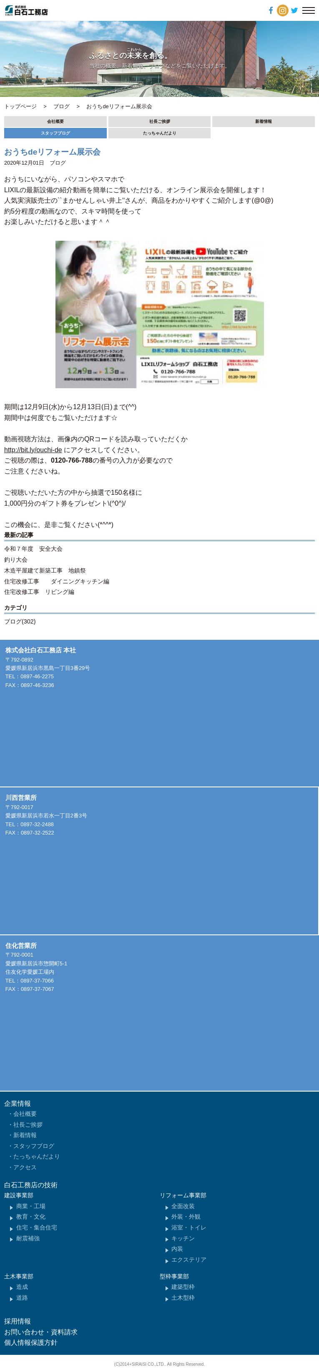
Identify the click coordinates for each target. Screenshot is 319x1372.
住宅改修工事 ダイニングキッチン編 (56, 581)
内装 (177, 1248)
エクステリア (188, 1259)
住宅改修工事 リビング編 (39, 591)
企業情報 (17, 1103)
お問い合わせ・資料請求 (41, 1332)
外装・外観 (186, 1216)
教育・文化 (30, 1216)
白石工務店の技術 (31, 1185)
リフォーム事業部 (183, 1195)
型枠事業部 (174, 1276)
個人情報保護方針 (31, 1342)
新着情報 (263, 121)
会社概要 (55, 121)
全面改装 (183, 1206)
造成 (22, 1286)
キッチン (183, 1238)
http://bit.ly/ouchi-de (33, 449)
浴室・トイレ (188, 1227)
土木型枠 (183, 1297)
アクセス (25, 1167)
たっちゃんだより (159, 133)
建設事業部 (18, 1195)
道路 (22, 1297)
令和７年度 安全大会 (33, 548)
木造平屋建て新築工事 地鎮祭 (45, 570)
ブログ (58, 163)
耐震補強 (28, 1238)
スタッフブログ (55, 133)
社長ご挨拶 (159, 121)
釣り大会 (16, 559)
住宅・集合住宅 (36, 1227)
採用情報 (17, 1321)
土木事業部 (18, 1276)
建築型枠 (183, 1286)
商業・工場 (30, 1206)
